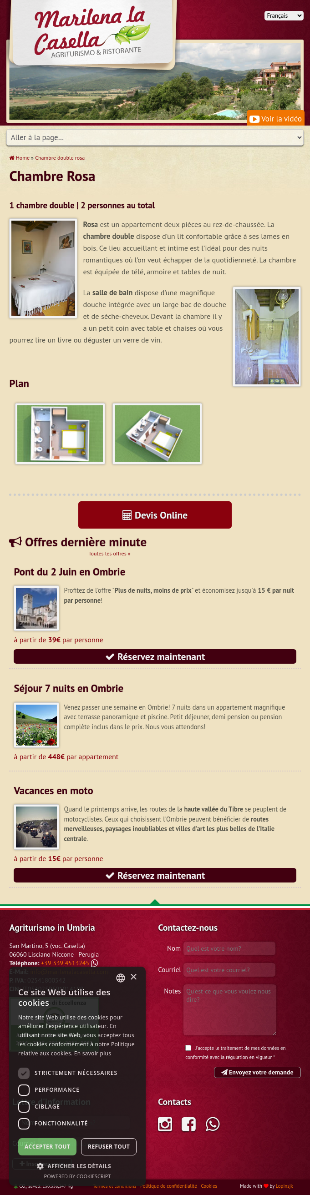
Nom (174, 948)
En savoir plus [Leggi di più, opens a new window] (92, 1053)
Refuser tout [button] (109, 1146)
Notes (172, 991)
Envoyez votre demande (257, 1072)
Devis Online (155, 515)
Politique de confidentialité (169, 1186)
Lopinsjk (284, 1186)
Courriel (169, 969)
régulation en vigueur (249, 1057)
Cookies (209, 1186)
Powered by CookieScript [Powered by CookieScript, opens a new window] (77, 1176)
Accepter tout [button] (47, 1146)
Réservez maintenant (155, 656)
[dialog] (77, 1076)
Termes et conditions (115, 1186)
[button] (77, 1165)
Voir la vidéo (275, 119)
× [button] (133, 977)
